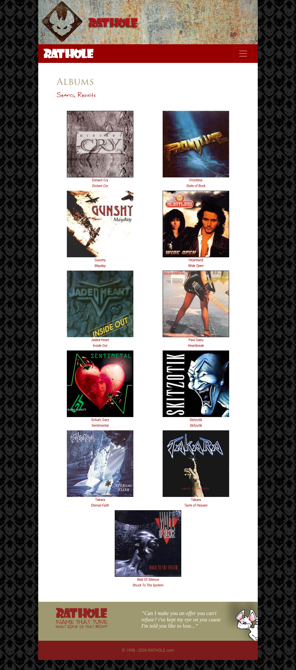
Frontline (196, 180)
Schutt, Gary (100, 420)
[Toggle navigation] (243, 53)
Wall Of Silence (148, 579)
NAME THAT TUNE (81, 623)
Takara (100, 500)
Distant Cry (100, 180)
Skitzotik (196, 420)
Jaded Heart (100, 340)
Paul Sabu (196, 340)
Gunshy (99, 260)
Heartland (196, 260)
